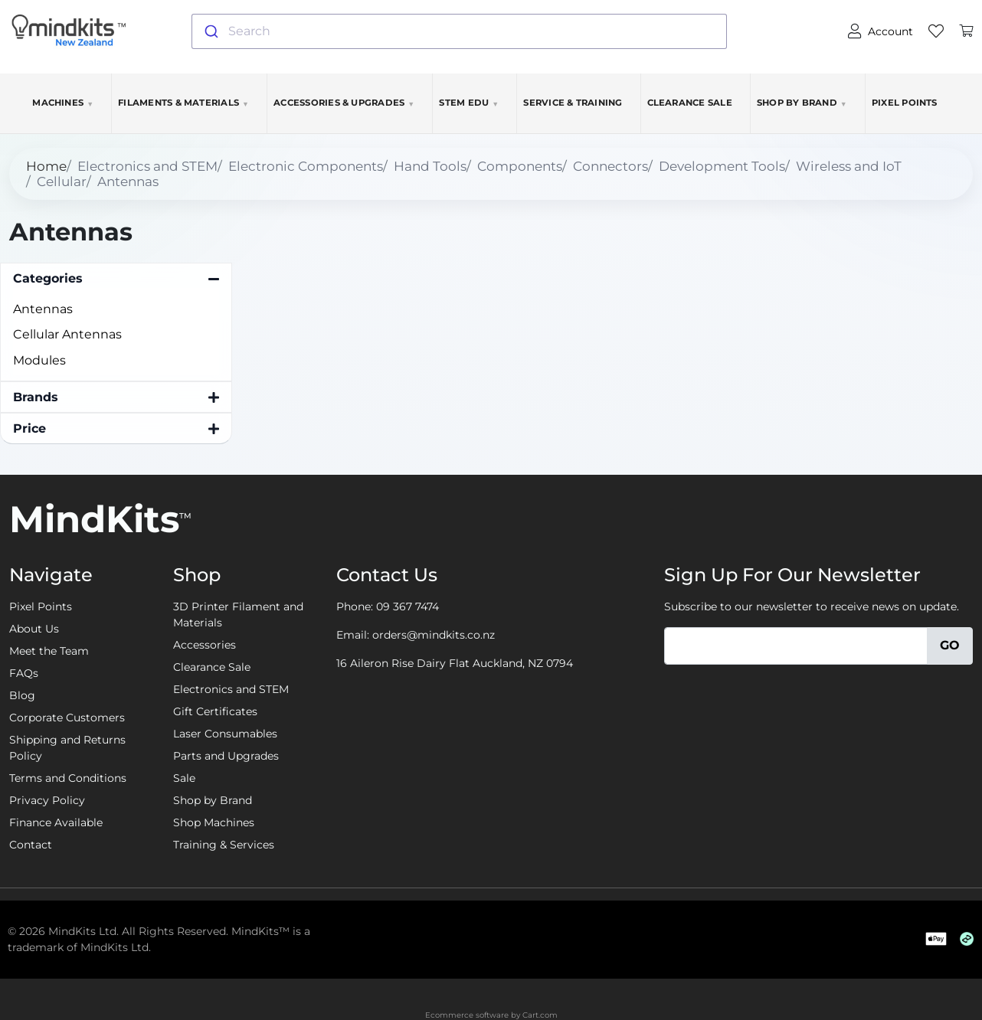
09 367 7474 (407, 606)
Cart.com (540, 1015)
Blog (22, 695)
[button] (116, 279)
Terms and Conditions (67, 778)
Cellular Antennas (67, 334)
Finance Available (56, 822)
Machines (62, 102)
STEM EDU (469, 102)
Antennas (43, 309)
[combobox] (459, 31)
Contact (30, 845)
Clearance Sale (689, 102)
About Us (34, 629)
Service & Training (572, 102)
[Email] (796, 646)
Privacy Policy (47, 800)
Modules (39, 360)
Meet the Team (49, 651)
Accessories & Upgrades (343, 102)
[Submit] (210, 31)
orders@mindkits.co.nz (433, 635)
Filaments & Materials (183, 102)
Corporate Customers (67, 717)
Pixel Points (905, 102)
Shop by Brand (802, 102)
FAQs (23, 673)
